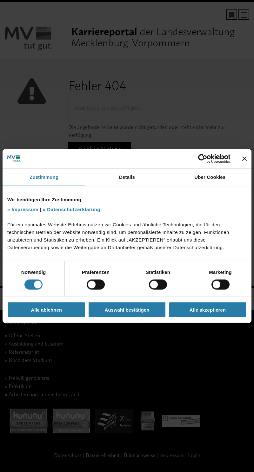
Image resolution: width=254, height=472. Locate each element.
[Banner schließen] (244, 158)
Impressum (25, 209)
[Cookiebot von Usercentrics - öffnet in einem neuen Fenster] (203, 158)
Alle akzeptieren (208, 310)
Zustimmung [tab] (44, 176)
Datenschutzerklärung (73, 209)
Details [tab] (127, 176)
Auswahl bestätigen (127, 310)
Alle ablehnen (46, 310)
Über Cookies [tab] (209, 176)
